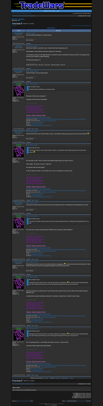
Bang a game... (19, 19)
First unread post (81, 25)
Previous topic (74, 25)
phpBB (45, 403)
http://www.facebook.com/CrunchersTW (41, 125)
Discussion (22, 15)
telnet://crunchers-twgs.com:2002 (38, 117)
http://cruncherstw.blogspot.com (48, 120)
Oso (19, 20)
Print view (14, 25)
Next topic (88, 25)
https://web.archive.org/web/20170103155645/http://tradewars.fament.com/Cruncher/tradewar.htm (62, 119)
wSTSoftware (54, 404)
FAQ (50, 11)
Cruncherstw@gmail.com (36, 123)
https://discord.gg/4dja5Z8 (36, 122)
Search (54, 11)
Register (46, 11)
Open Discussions (30, 15)
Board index (15, 15)
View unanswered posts (17, 13)
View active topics (27, 13)
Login (58, 11)
